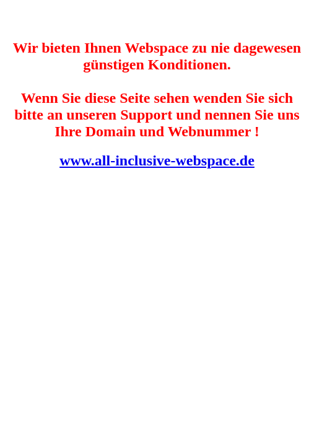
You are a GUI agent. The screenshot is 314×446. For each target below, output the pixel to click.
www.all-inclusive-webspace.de (157, 160)
